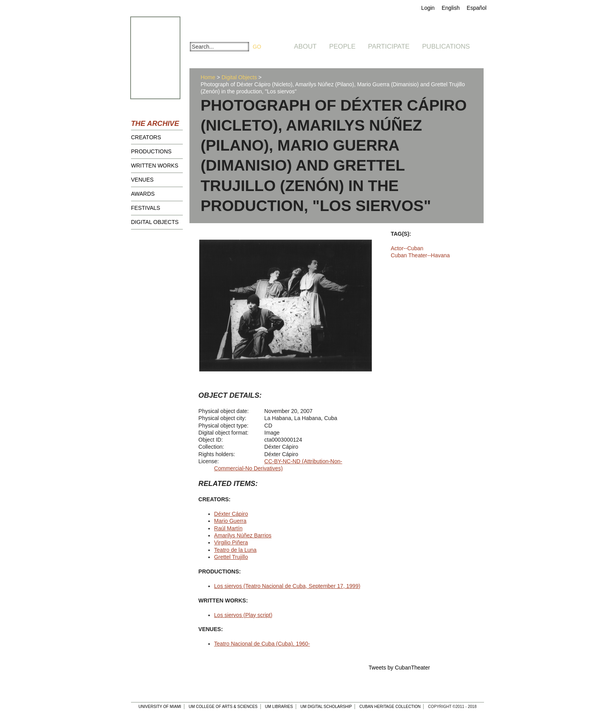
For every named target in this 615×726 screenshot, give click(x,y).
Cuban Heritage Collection (389, 706)
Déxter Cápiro (231, 514)
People (342, 46)
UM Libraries (279, 706)
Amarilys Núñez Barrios (242, 535)
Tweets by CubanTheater (399, 667)
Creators (146, 137)
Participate (388, 46)
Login (428, 8)
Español (477, 8)
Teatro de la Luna (235, 550)
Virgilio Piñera (231, 542)
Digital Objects (154, 222)
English (451, 8)
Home (207, 77)
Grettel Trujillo (231, 557)
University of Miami (159, 706)
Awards (143, 194)
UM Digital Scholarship (326, 706)
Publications (446, 46)
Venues (142, 179)
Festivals (145, 208)
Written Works (154, 165)
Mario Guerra (230, 521)
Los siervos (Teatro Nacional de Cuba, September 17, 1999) (287, 586)
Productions (151, 151)
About (305, 46)
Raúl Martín (228, 528)
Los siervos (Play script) (243, 615)
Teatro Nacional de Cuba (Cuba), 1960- (262, 643)
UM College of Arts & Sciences (223, 706)
